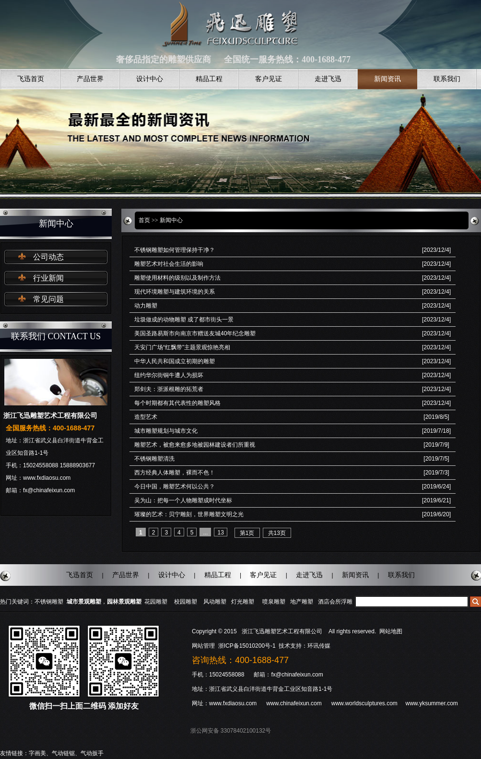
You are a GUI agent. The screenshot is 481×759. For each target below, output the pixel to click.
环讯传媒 (318, 645)
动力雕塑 (145, 305)
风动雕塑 (214, 601)
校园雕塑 (185, 601)
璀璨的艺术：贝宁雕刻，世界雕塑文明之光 (189, 514)
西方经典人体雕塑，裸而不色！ (174, 472)
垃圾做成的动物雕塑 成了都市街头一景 (184, 319)
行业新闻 (48, 278)
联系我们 (447, 79)
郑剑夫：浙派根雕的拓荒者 (168, 389)
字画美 (37, 753)
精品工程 (209, 79)
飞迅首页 (30, 79)
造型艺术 (145, 417)
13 (220, 532)
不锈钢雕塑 (49, 601)
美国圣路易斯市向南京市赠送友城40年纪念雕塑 (195, 333)
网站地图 (390, 631)
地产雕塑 (301, 601)
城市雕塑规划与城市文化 (166, 430)
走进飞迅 (328, 79)
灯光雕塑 (242, 601)
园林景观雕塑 (124, 601)
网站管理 (203, 645)
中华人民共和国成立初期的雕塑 (174, 361)
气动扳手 (92, 753)
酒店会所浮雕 (335, 601)
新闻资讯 (387, 79)
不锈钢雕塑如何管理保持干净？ (174, 250)
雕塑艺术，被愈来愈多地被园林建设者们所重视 (194, 444)
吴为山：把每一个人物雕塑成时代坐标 (183, 500)
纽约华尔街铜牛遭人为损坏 (168, 375)
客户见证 (268, 79)
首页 (144, 220)
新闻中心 (171, 220)
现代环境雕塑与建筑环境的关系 (174, 291)
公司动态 (48, 257)
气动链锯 (63, 753)
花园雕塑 (155, 601)
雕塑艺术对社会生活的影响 (168, 264)
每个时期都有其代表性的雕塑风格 (177, 403)
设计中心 (149, 79)
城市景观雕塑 (84, 601)
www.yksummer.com (431, 703)
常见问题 (48, 299)
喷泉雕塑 (273, 601)
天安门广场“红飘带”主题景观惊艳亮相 (182, 347)
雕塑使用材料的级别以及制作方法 (177, 277)
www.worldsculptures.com (364, 703)
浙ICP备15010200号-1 (247, 645)
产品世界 (90, 79)
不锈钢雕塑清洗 (154, 458)
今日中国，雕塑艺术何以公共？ (174, 486)
